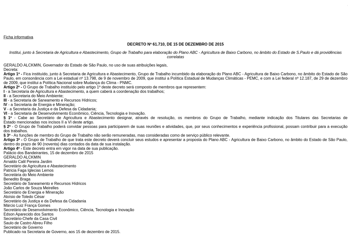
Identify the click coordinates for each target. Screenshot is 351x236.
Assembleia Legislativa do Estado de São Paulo (175, 18)
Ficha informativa (18, 37)
